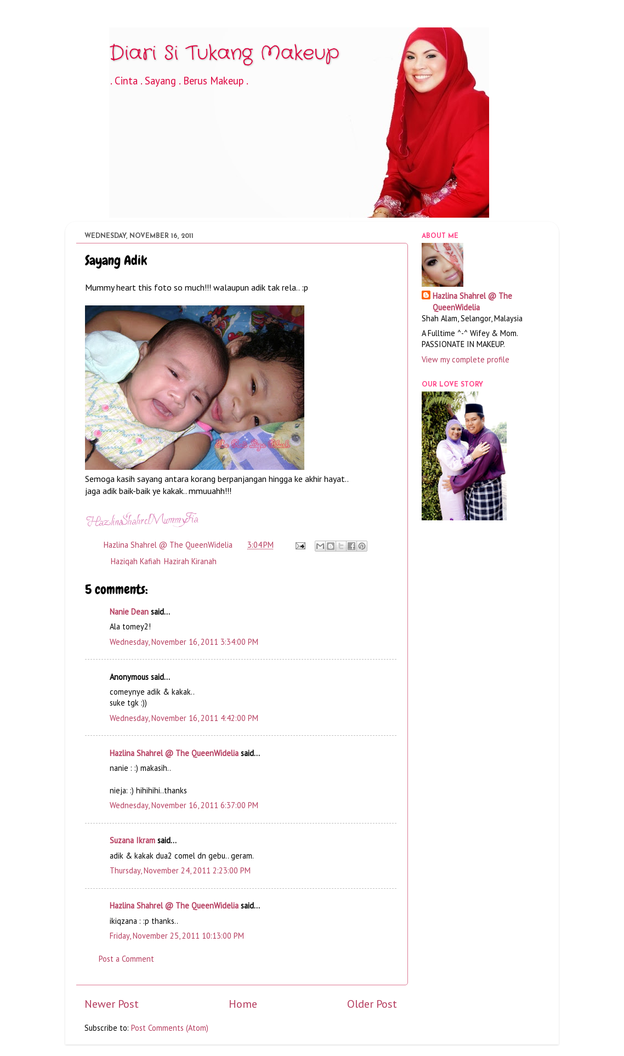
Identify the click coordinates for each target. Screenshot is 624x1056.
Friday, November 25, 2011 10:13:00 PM (177, 935)
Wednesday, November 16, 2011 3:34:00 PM (184, 642)
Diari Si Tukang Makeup (224, 53)
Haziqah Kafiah (136, 561)
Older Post (372, 1003)
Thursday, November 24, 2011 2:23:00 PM (180, 870)
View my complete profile (465, 359)
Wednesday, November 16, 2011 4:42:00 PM (184, 718)
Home (243, 1003)
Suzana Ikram (132, 840)
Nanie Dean (129, 611)
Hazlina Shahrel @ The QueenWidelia (174, 753)
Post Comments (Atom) (169, 1028)
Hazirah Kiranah (190, 561)
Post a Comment (126, 958)
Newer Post (111, 1003)
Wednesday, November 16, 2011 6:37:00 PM (184, 805)
